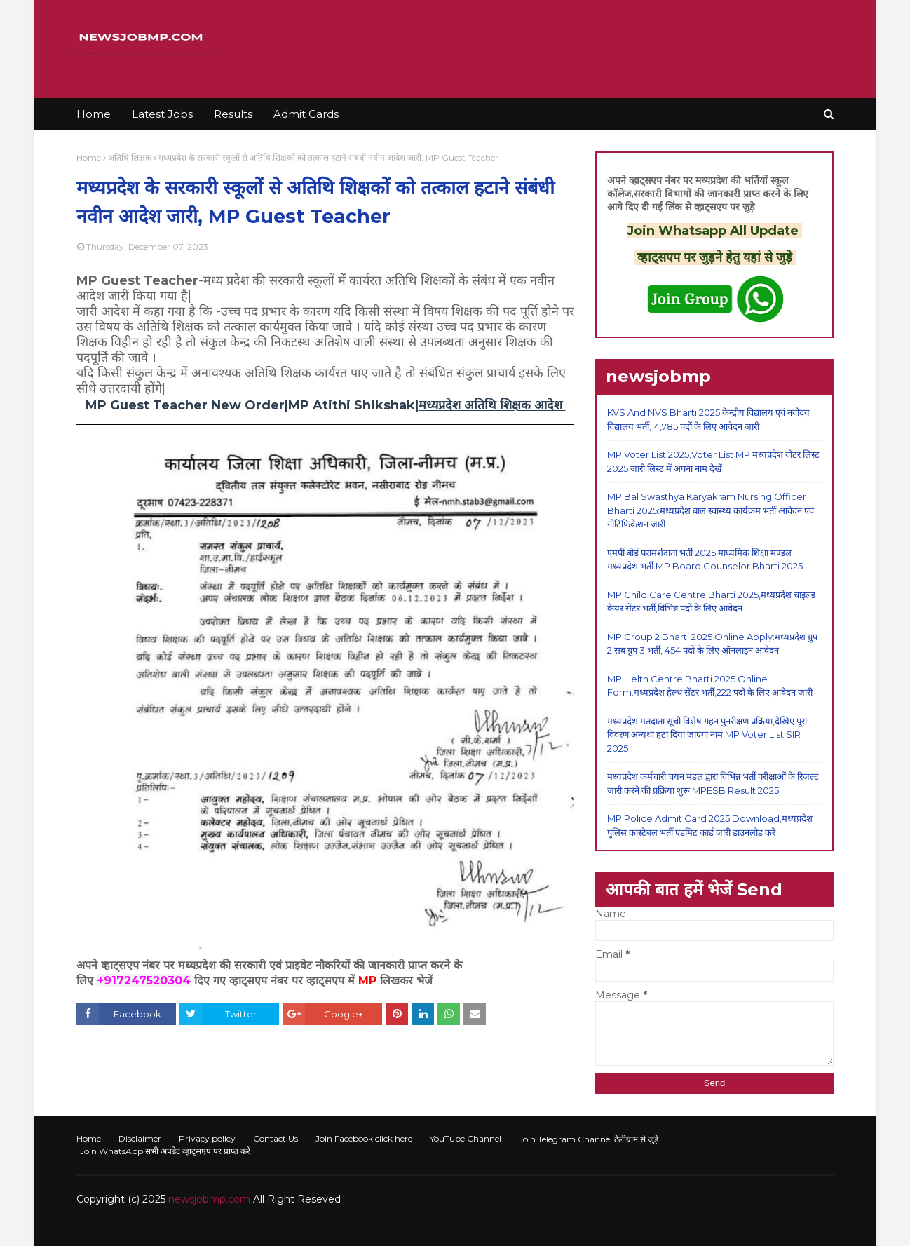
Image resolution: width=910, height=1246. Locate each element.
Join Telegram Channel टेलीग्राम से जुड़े (588, 1139)
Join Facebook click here (363, 1138)
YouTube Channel (465, 1138)
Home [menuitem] (93, 114)
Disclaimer (139, 1138)
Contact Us (275, 1138)
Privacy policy (207, 1138)
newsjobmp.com (209, 1199)
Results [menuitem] (233, 114)
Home (88, 157)
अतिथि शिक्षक (129, 157)
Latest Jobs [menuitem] (162, 114)
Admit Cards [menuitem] (306, 114)
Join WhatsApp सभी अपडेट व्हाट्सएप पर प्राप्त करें (165, 1151)
